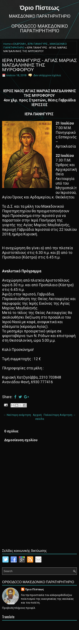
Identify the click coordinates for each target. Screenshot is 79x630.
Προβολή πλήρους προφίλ (18, 607)
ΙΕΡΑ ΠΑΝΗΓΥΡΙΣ (38, 43)
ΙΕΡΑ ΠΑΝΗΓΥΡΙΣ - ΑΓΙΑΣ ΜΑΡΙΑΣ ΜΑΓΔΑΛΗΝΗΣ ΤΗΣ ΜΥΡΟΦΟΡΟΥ (39, 64)
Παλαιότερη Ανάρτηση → (60, 414)
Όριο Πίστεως (39, 7)
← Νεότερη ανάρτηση (17, 414)
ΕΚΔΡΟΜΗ (19, 43)
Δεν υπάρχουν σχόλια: (47, 75)
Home (7, 43)
